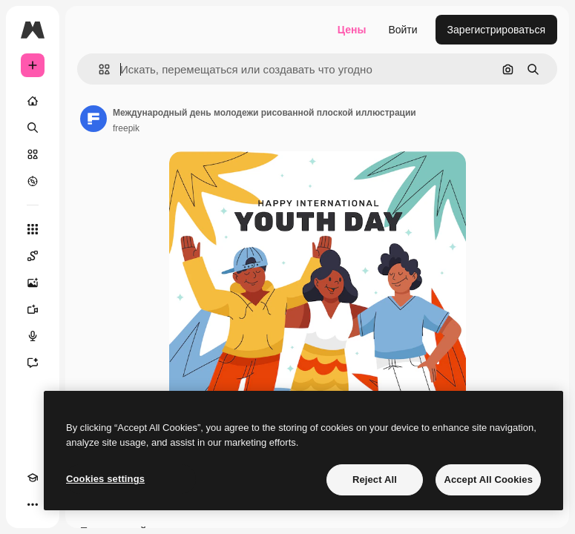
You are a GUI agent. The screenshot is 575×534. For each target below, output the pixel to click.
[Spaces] (33, 256)
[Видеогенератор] (33, 309)
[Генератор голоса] (33, 336)
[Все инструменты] (33, 229)
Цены (352, 30)
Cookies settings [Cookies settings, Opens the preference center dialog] (105, 478)
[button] (98, 69)
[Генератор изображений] (33, 282)
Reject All (374, 479)
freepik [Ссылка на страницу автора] (126, 128)
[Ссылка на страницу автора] (93, 118)
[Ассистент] (33, 363)
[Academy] (33, 478)
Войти (402, 30)
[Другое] (33, 504)
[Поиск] (33, 127)
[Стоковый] (33, 154)
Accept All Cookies (488, 479)
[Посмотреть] (33, 181)
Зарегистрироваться (496, 30)
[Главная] (33, 101)
